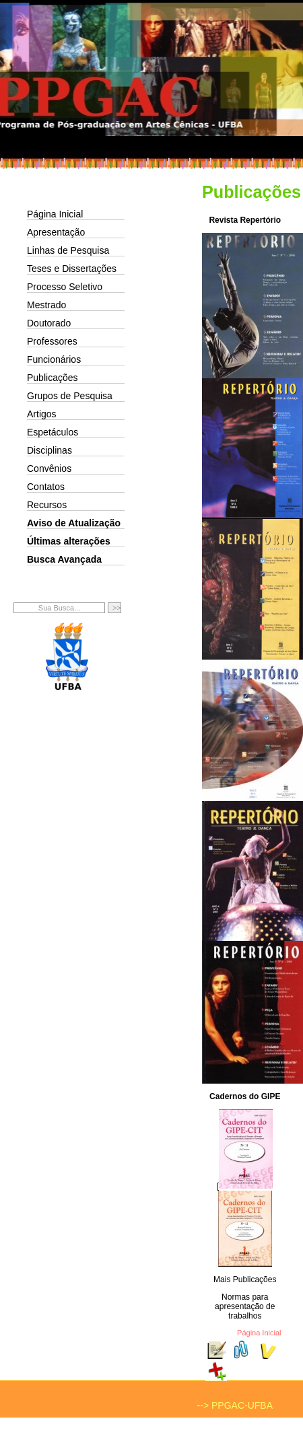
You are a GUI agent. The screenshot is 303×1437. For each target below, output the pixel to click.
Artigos (42, 414)
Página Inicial (55, 214)
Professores (52, 341)
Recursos (47, 504)
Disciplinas (49, 450)
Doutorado (49, 323)
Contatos (46, 486)
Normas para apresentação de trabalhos (245, 1306)
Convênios (49, 468)
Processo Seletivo (64, 286)
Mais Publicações (244, 1279)
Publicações (52, 377)
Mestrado (46, 305)
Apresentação (56, 232)
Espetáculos (52, 432)
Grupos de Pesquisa (69, 395)
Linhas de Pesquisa (68, 250)
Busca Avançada (64, 559)
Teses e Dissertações (71, 268)
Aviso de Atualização (74, 523)
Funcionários (54, 359)
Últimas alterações (68, 541)
